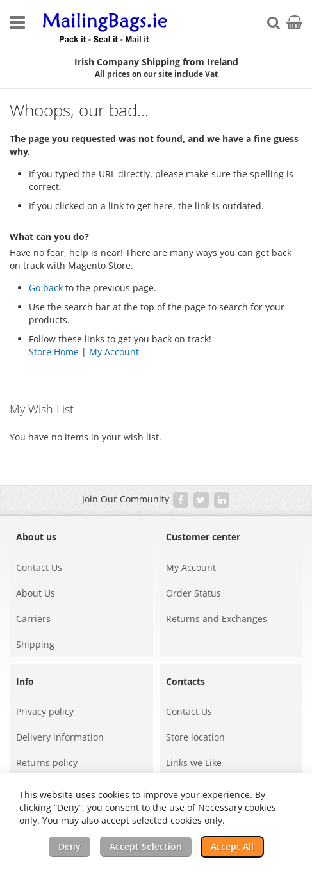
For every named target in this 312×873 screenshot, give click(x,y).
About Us (35, 593)
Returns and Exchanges (216, 619)
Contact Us (39, 567)
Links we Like (194, 763)
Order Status (193, 593)
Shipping (35, 644)
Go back (46, 288)
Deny (69, 846)
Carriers (33, 619)
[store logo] (105, 29)
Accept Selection (146, 846)
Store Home (54, 352)
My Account (114, 352)
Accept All (232, 846)
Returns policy (47, 763)
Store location (195, 737)
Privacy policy (45, 711)
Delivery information (60, 737)
